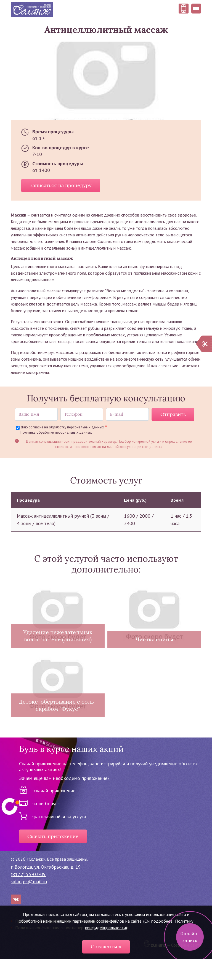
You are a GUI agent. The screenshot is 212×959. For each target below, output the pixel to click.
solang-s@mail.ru (29, 881)
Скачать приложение (52, 836)
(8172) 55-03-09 (28, 874)
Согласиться (106, 947)
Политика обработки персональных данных (56, 432)
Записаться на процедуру (61, 185)
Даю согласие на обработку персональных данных (62, 427)
